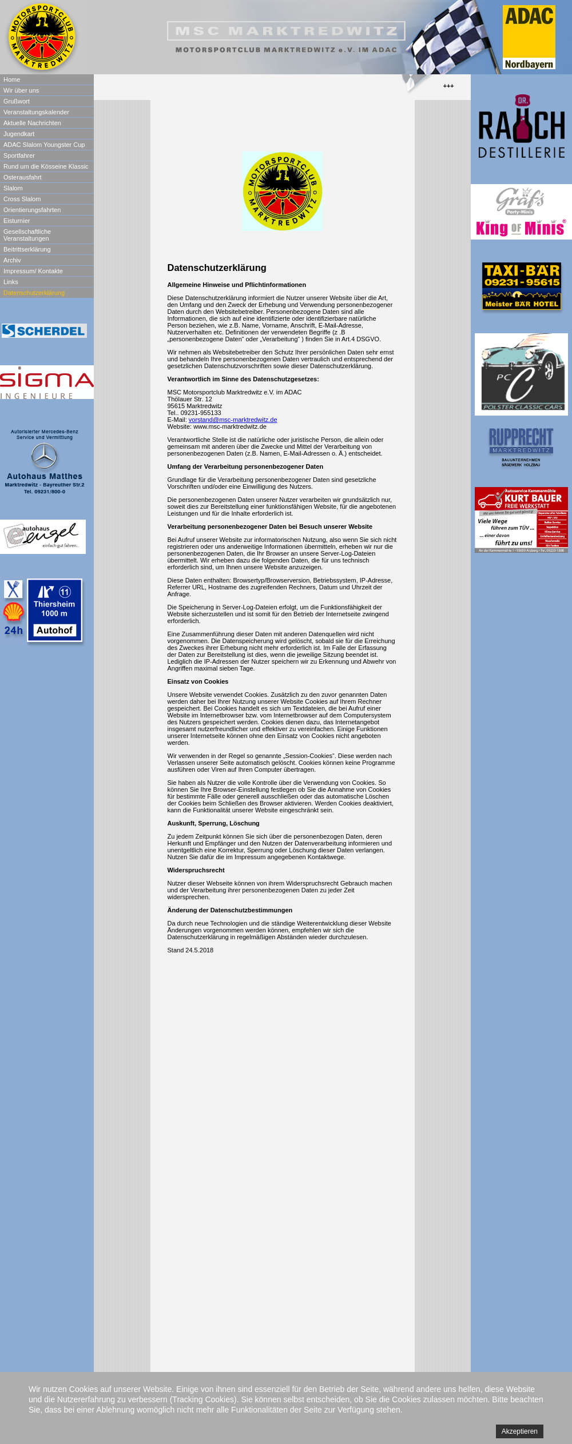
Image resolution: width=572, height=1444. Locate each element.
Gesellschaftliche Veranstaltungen (27, 235)
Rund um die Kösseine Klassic (46, 166)
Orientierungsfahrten (32, 209)
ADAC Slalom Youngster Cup (44, 144)
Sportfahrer (19, 155)
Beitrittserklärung (27, 249)
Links (10, 281)
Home (11, 79)
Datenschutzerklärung (34, 292)
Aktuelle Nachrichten (32, 122)
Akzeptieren (520, 1431)
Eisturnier (16, 220)
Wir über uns (21, 90)
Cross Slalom (22, 199)
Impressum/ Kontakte (33, 271)
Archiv (12, 260)
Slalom (13, 188)
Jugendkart (18, 133)
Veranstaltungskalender (36, 112)
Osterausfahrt (22, 177)
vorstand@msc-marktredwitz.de (233, 419)
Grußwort (16, 101)
